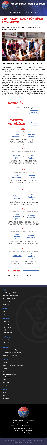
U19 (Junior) (6, 321)
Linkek (4, 380)
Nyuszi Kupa (6, 301)
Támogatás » (17, 12)
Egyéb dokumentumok (9, 377)
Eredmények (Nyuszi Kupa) (10, 350)
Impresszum (6, 398)
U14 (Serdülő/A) (7, 330)
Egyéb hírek (6, 304)
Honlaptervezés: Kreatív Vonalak (23, 442)
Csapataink (6, 363)
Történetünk (6, 368)
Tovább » (34, 112)
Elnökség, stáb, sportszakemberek (13, 365)
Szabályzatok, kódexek (9, 374)
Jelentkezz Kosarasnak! (10, 355)
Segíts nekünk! (7, 383)
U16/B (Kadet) (7, 327)
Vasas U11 (6, 343)
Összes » (35, 123)
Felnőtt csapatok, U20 (9, 293)
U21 (4, 314)
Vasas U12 (6, 340)
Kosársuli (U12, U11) (9, 298)
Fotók (4, 393)
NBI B (4, 311)
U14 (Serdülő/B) (7, 333)
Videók (5, 395)
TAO (4, 371)
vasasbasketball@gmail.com (26, 433)
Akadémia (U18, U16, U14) (10, 296)
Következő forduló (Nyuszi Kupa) (12, 353)
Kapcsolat (6, 385)
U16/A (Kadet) (7, 324)
